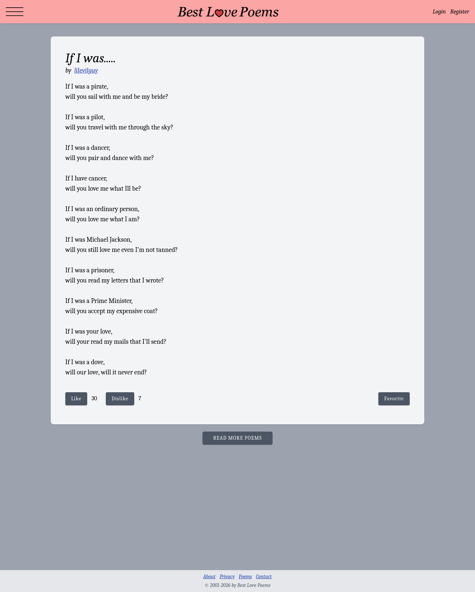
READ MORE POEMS (237, 438)
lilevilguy (86, 70)
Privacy (227, 576)
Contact (264, 576)
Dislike (120, 399)
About (209, 576)
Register (459, 11)
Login (439, 11)
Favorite (394, 399)
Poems (245, 576)
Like (76, 399)
